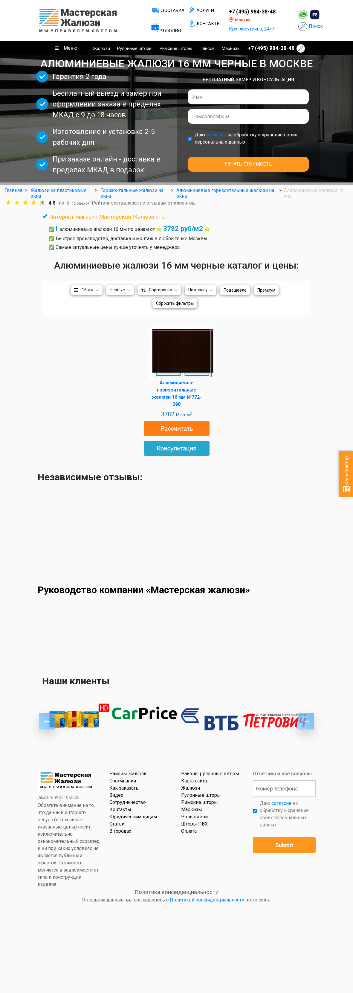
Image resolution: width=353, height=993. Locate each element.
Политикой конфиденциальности (207, 900)
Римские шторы (176, 48)
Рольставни (194, 817)
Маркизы (231, 48)
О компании (122, 781)
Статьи (116, 824)
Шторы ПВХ (194, 824)
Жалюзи (101, 48)
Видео (116, 795)
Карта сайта (194, 781)
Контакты (209, 23)
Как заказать (123, 788)
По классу (197, 289)
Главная (13, 190)
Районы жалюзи (127, 773)
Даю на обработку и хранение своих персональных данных (246, 138)
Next (306, 721)
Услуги (205, 10)
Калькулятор (346, 474)
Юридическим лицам (133, 817)
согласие (216, 135)
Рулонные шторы (134, 48)
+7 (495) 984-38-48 (252, 12)
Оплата (189, 831)
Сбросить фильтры (175, 303)
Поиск (316, 26)
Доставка (172, 10)
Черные (117, 289)
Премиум (266, 290)
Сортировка (160, 289)
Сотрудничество (127, 802)
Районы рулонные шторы (210, 773)
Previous (47, 721)
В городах (120, 831)
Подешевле (235, 290)
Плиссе (207, 48)
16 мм (88, 289)
